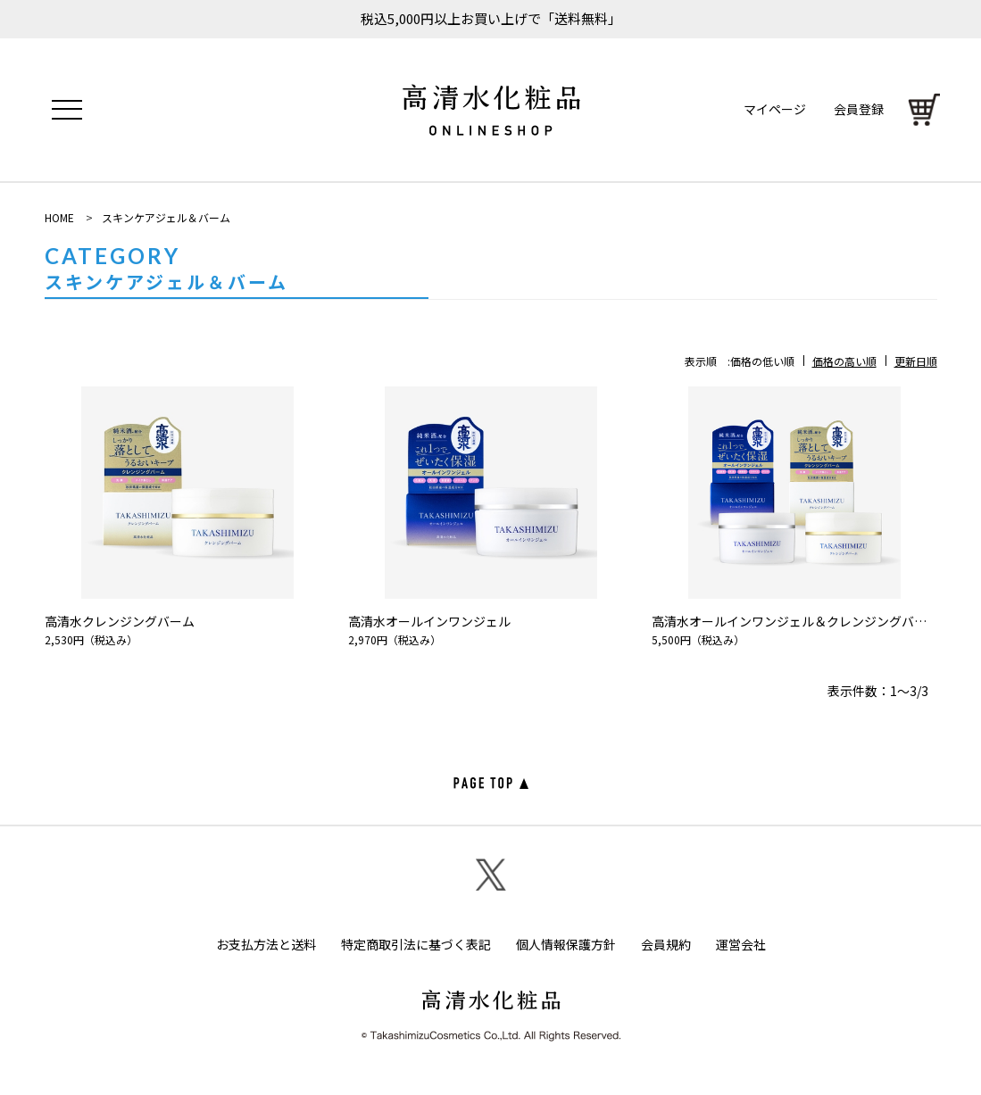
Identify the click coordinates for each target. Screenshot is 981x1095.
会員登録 (855, 110)
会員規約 (666, 946)
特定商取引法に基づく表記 (416, 946)
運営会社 (741, 946)
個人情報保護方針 (566, 946)
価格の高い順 (844, 361)
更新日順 (915, 361)
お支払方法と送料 (266, 946)
